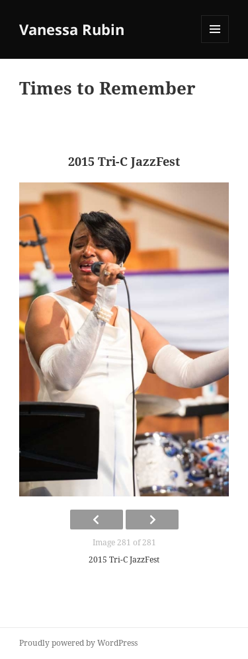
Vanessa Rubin (71, 29)
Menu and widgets (215, 42)
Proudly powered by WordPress (78, 642)
